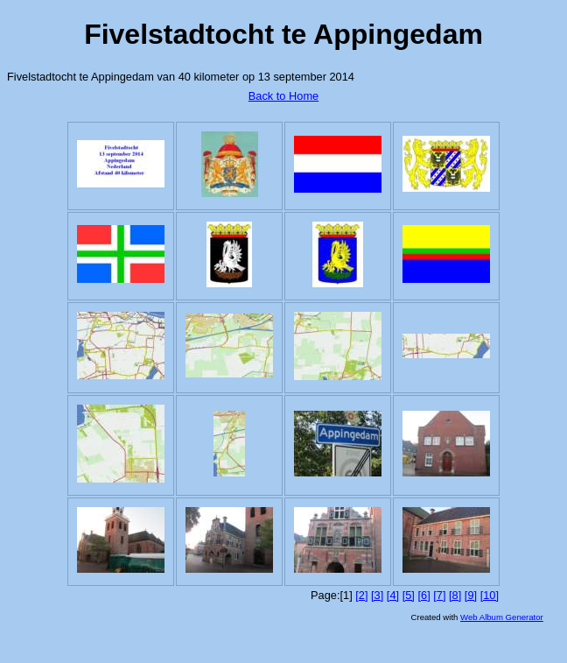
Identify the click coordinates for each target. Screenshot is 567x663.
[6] (423, 595)
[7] (439, 595)
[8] (455, 595)
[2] (361, 595)
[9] (471, 595)
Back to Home (283, 95)
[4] (393, 595)
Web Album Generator (501, 617)
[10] (489, 595)
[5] (408, 595)
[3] (377, 595)
